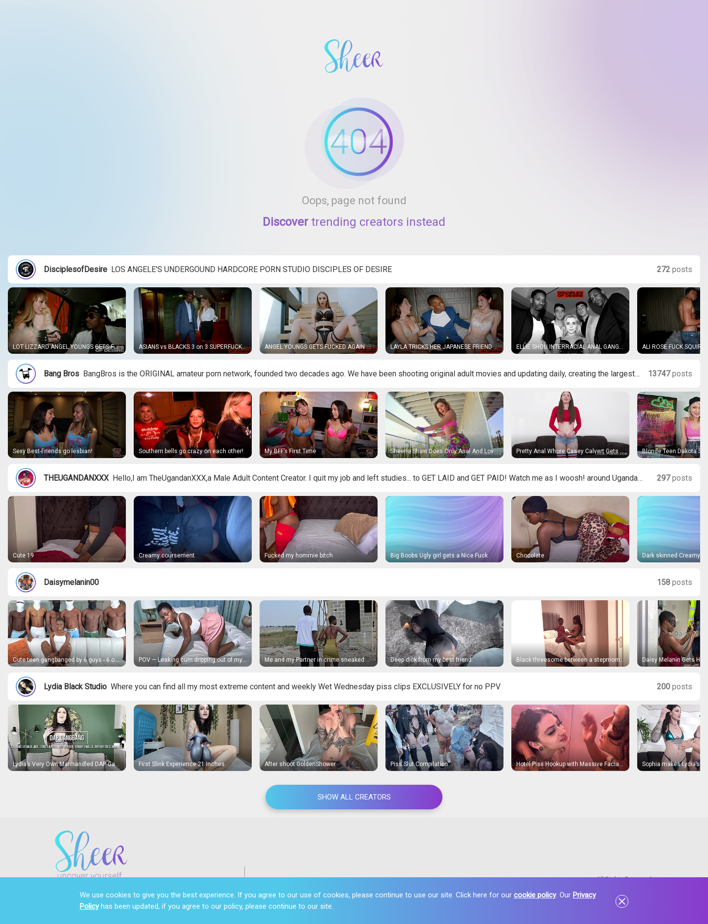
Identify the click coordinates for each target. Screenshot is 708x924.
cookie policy (535, 895)
